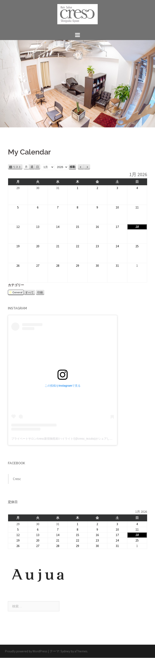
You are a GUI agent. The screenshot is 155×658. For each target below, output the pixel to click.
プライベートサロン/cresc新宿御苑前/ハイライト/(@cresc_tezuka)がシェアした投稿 (64, 438)
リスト (18, 166)
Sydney (65, 651)
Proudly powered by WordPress (26, 651)
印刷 (40, 292)
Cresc (17, 479)
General (15, 293)
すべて (29, 292)
